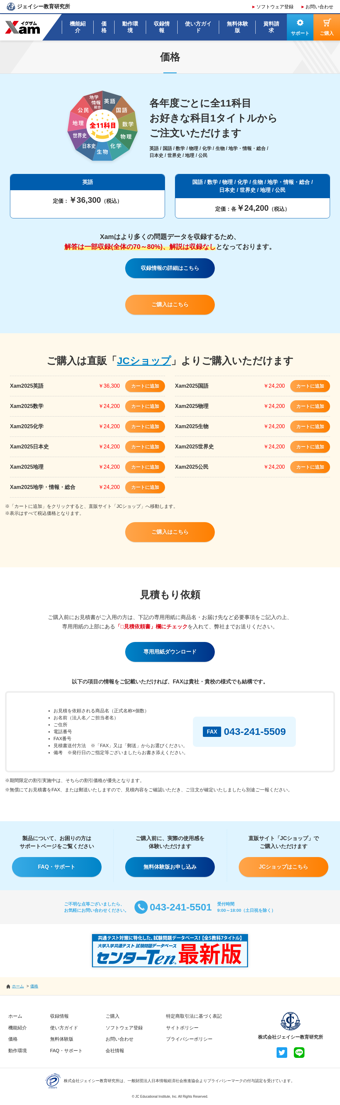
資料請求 (271, 27)
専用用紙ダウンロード (170, 652)
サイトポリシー (182, 1027)
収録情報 (162, 27)
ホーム (15, 1016)
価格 (104, 27)
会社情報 (115, 1050)
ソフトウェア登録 (275, 6)
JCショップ (144, 360)
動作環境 (130, 27)
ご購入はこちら (170, 304)
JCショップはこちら (283, 867)
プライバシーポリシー (189, 1039)
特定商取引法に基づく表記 (194, 1016)
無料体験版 (237, 27)
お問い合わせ (319, 6)
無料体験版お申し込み (170, 867)
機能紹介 (78, 27)
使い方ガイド (198, 27)
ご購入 (113, 1016)
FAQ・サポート (56, 867)
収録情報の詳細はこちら (170, 268)
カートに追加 (145, 386)
